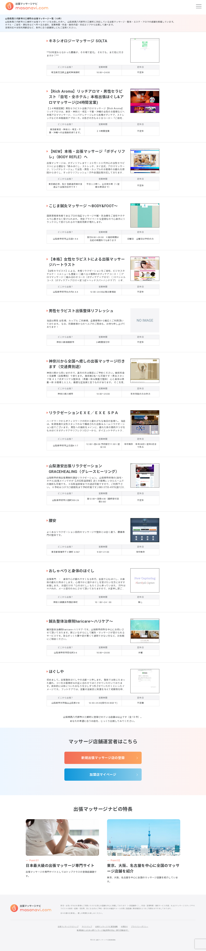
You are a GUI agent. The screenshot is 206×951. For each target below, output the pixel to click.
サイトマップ (87, 927)
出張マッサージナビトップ (68, 927)
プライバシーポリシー (139, 927)
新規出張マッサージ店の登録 (103, 758)
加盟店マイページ (103, 774)
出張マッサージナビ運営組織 (106, 927)
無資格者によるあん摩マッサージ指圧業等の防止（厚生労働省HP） (103, 930)
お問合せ (124, 927)
